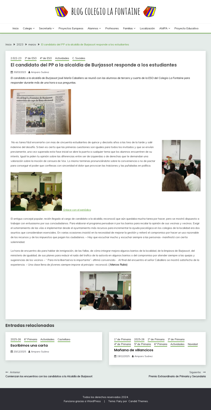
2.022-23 (16, 58)
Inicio (15, 28)
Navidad (193, 344)
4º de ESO (46, 58)
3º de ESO (31, 58)
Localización (147, 28)
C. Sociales (78, 58)
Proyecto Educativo (186, 28)
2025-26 (16, 339)
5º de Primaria (142, 344)
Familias (128, 28)
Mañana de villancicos (133, 350)
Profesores (112, 28)
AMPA (163, 28)
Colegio (27, 28)
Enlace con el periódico (77, 209)
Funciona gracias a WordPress (82, 401)
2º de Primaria (156, 339)
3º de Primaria (176, 339)
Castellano (64, 339)
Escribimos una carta (29, 345)
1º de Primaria (122, 339)
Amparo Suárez (40, 72)
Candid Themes (138, 401)
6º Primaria (30, 339)
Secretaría (45, 28)
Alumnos (93, 28)
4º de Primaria (122, 344)
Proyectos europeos (71, 28)
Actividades (62, 58)
